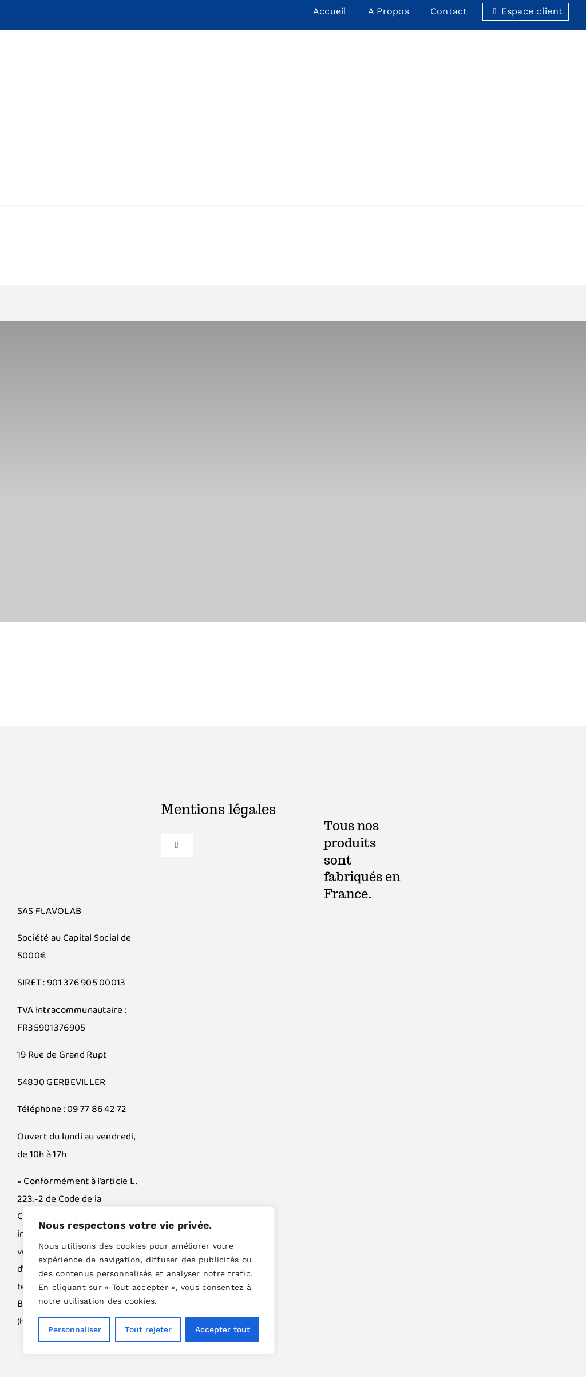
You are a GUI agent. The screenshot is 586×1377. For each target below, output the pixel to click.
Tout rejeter (148, 1329)
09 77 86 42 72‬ (97, 984)
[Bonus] (77, 679)
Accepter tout (222, 1329)
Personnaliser (74, 1329)
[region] (149, 1280)
